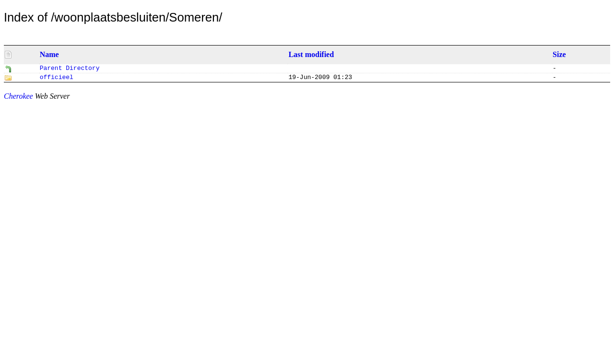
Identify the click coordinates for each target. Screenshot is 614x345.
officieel (56, 79)
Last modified (311, 54)
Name (49, 54)
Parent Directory (70, 69)
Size (559, 54)
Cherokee (18, 98)
